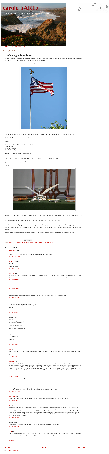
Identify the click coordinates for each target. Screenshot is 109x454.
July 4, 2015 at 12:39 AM (14, 256)
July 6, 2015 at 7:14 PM (14, 400)
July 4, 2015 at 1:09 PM (14, 297)
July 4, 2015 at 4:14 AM (14, 288)
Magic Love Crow (13, 396)
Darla (10, 349)
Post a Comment (10, 440)
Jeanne (10, 431)
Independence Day (40, 242)
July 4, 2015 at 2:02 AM (14, 268)
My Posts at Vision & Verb (18, 46)
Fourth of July (17, 242)
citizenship (10, 242)
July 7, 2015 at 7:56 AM (14, 417)
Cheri (10, 405)
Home (6, 46)
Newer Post (6, 447)
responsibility (48, 242)
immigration (26, 242)
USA (52, 242)
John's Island (12, 361)
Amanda (11, 293)
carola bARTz (21, 8)
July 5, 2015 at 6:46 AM (14, 371)
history (21, 242)
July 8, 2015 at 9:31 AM (14, 426)
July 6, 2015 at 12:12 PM (14, 391)
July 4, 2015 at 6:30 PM (14, 344)
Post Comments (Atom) (14, 450)
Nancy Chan (11, 273)
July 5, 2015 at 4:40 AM (14, 356)
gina (10, 385)
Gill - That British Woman (15, 376)
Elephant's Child (13, 250)
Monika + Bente (12, 261)
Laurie (10, 284)
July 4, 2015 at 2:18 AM (14, 279)
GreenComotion (12, 302)
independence (33, 242)
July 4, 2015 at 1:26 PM (14, 312)
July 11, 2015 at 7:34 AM (14, 437)
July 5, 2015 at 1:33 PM (14, 381)
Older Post (81, 447)
